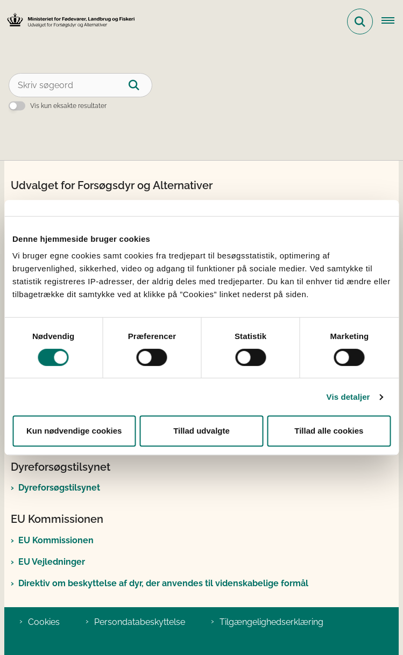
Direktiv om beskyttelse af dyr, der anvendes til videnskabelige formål (163, 583)
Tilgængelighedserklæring (271, 622)
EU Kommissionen (56, 540)
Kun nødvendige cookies (74, 430)
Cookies (44, 622)
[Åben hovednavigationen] (392, 21)
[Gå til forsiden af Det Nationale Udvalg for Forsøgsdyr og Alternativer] (68, 21)
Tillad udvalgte (201, 430)
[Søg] (140, 85)
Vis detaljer (348, 396)
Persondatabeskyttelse (139, 622)
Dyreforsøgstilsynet (59, 488)
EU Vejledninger (51, 562)
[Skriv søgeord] (80, 85)
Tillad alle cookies (328, 430)
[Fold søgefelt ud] (360, 21)
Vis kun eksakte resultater (68, 106)
